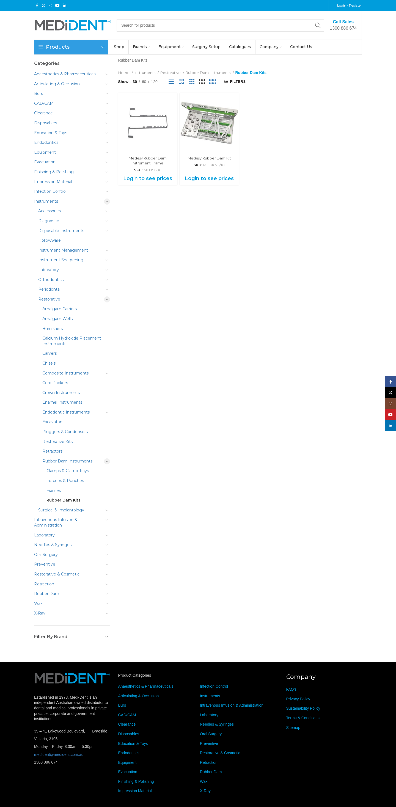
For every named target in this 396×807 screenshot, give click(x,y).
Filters (238, 81)
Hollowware (49, 240)
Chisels (49, 363)
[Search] (220, 25)
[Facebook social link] (37, 5)
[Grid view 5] (212, 81)
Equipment (45, 152)
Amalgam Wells (57, 318)
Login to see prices (147, 178)
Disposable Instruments (61, 230)
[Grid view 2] (181, 81)
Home (124, 72)
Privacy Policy (298, 699)
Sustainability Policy (303, 708)
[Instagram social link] (50, 5)
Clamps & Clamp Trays (67, 470)
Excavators (52, 421)
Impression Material (53, 181)
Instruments (46, 201)
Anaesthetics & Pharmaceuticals (65, 73)
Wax (38, 603)
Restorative (49, 299)
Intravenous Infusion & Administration (55, 522)
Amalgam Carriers (59, 308)
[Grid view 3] (191, 81)
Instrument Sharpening (60, 259)
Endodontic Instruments (66, 412)
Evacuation (45, 161)
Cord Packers (55, 382)
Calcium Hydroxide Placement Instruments (71, 341)
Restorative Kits (57, 441)
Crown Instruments (61, 392)
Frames (53, 490)
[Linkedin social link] (64, 5)
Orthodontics (51, 279)
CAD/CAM (44, 103)
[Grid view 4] (202, 81)
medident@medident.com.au (58, 754)
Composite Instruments (65, 373)
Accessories (49, 210)
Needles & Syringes (53, 544)
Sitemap (293, 727)
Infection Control (50, 191)
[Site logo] (72, 25)
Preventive (44, 564)
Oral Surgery (46, 554)
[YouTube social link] (57, 5)
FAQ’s (291, 689)
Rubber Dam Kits (63, 500)
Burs (38, 93)
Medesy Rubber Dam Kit (209, 158)
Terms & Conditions (303, 718)
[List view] (171, 81)
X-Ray (39, 613)
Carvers (49, 353)
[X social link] (43, 5)
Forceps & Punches (65, 480)
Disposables (45, 122)
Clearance (43, 113)
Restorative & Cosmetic (56, 574)
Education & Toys (50, 132)
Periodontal (49, 289)
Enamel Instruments (62, 402)
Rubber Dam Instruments (67, 461)
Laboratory (48, 269)
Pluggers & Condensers (65, 431)
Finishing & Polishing (54, 171)
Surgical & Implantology (61, 510)
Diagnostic (48, 220)
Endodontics (46, 142)
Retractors (52, 451)
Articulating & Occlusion (57, 83)
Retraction (44, 584)
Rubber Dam (46, 593)
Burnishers (52, 328)
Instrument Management (63, 250)
